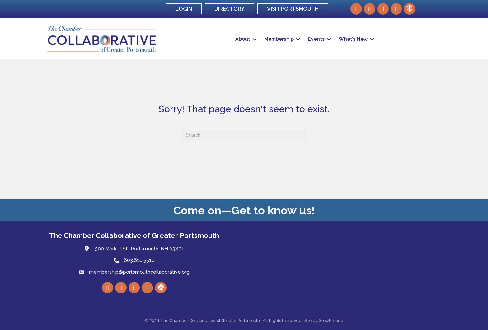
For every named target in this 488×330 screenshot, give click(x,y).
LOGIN (184, 9)
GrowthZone (330, 320)
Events (316, 39)
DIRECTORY (229, 9)
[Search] (244, 135)
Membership (279, 39)
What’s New (353, 39)
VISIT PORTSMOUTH (293, 9)
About (242, 39)
